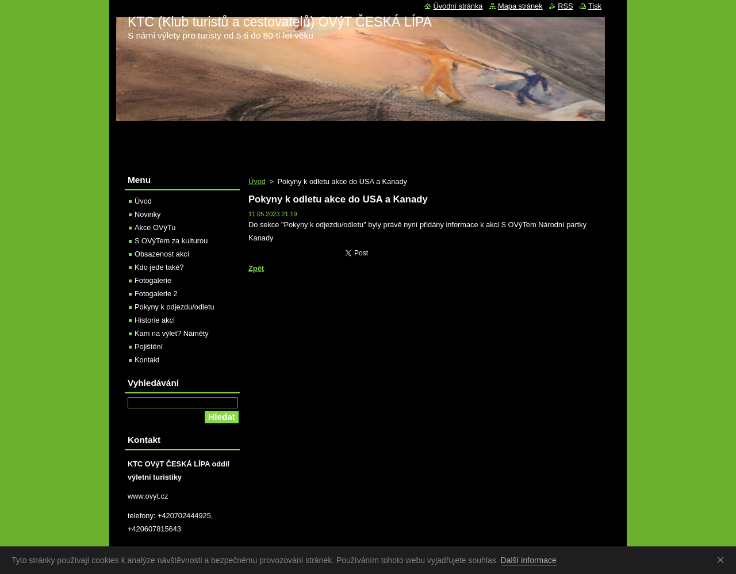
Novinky (148, 214)
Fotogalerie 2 (156, 293)
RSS (565, 6)
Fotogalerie (153, 280)
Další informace (529, 560)
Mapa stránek (520, 6)
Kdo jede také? (159, 267)
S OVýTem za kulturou (171, 240)
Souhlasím (723, 559)
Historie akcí (155, 320)
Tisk (594, 6)
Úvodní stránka (457, 6)
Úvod (257, 181)
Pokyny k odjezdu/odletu (174, 307)
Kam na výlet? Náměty (172, 333)
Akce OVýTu (155, 227)
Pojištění (149, 346)
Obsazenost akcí (162, 254)
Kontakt (147, 359)
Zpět (256, 268)
